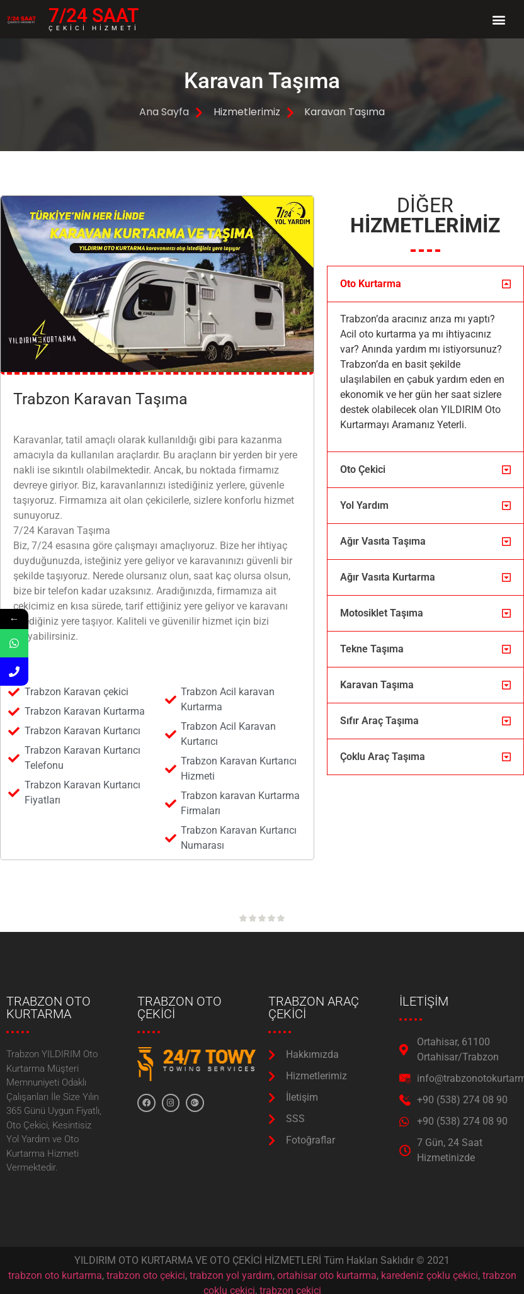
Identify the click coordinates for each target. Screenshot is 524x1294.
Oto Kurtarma (370, 284)
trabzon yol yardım (231, 1275)
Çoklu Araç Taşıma (382, 757)
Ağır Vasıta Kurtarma (387, 577)
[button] (498, 19)
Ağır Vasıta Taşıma (383, 541)
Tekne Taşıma (372, 649)
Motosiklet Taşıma (381, 613)
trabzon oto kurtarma (55, 1275)
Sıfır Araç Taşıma (379, 721)
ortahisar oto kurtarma (327, 1275)
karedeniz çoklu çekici (429, 1275)
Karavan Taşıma (377, 685)
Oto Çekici (362, 469)
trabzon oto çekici (145, 1275)
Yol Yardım (364, 505)
